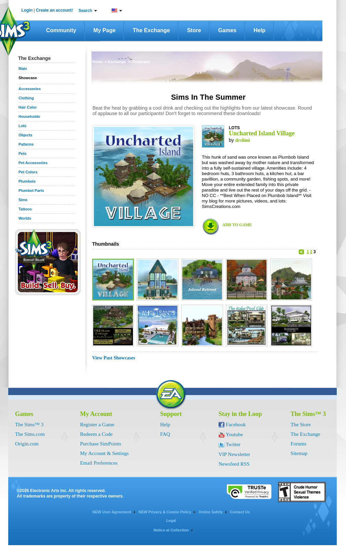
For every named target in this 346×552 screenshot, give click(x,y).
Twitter (233, 444)
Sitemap (299, 453)
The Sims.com (30, 434)
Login (27, 10)
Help (259, 30)
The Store (301, 424)
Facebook (236, 424)
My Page (105, 30)
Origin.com (27, 443)
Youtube (234, 434)
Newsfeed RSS (234, 464)
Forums (298, 443)
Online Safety (211, 512)
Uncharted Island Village (262, 133)
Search (85, 10)
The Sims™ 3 (29, 424)
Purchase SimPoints (100, 443)
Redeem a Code (96, 434)
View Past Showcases (113, 357)
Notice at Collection (171, 530)
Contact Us (240, 512)
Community (61, 30)
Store (194, 30)
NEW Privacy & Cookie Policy (164, 512)
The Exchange (151, 30)
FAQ (165, 434)
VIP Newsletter (234, 454)
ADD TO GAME (237, 224)
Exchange (117, 62)
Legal (171, 520)
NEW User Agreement (111, 512)
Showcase (140, 62)
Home (98, 62)
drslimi (242, 140)
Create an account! (54, 10)
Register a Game (97, 424)
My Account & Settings (104, 453)
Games (227, 30)
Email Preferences (99, 463)
